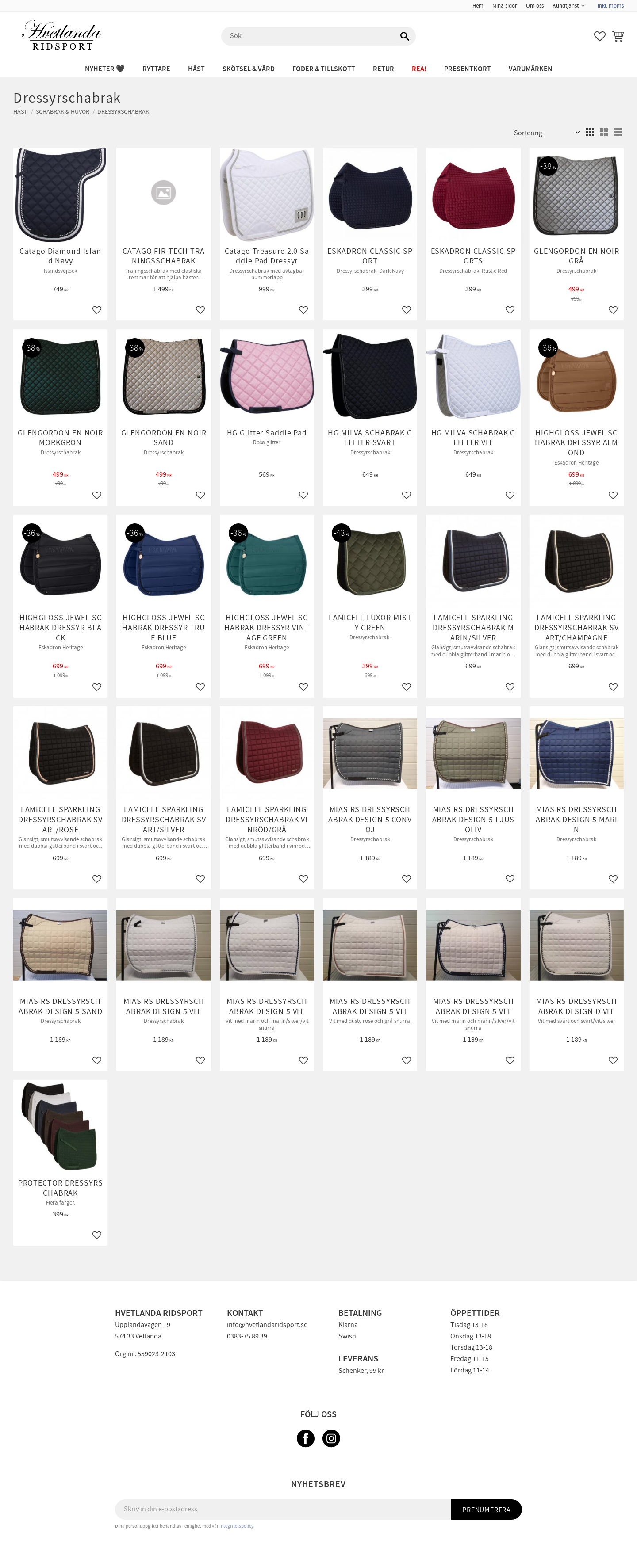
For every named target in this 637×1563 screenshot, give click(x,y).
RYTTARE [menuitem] (156, 69)
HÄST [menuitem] (196, 69)
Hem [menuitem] (478, 5)
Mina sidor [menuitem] (504, 5)
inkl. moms (611, 5)
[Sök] (405, 36)
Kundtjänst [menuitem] (566, 5)
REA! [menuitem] (419, 69)
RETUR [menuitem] (383, 69)
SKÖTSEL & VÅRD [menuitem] (249, 69)
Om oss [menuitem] (535, 5)
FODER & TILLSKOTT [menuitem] (323, 69)
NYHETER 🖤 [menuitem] (105, 69)
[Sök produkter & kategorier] (318, 36)
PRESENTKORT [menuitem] (467, 69)
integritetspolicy (236, 1526)
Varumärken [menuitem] (531, 69)
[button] (600, 36)
